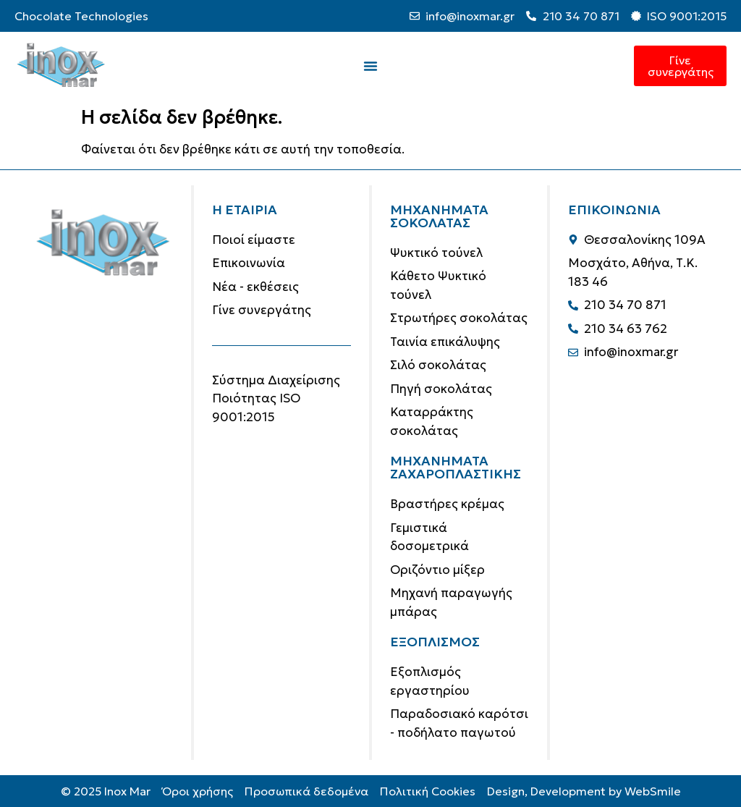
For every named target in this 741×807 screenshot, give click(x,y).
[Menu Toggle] (370, 66)
